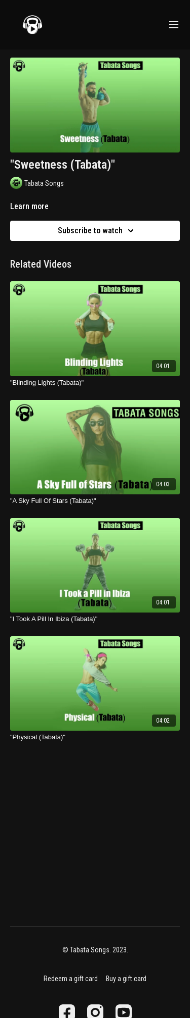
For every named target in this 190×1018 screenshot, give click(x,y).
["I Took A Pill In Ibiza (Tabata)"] (95, 619)
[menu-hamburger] (174, 25)
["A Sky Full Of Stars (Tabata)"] (95, 501)
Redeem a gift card (71, 979)
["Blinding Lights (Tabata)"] (95, 383)
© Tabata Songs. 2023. (95, 949)
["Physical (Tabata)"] (95, 737)
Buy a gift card (126, 979)
